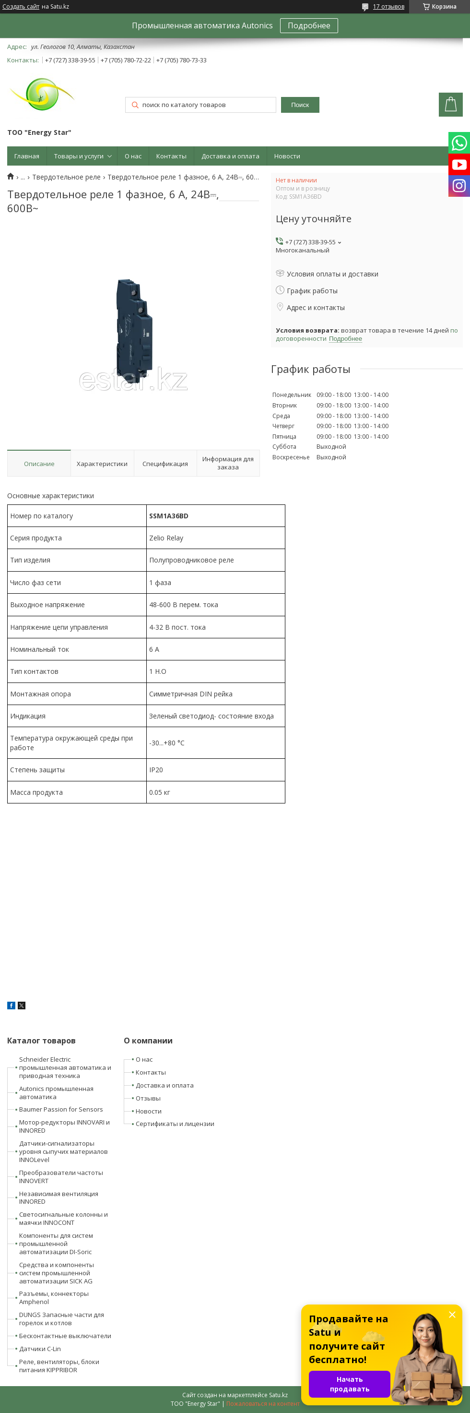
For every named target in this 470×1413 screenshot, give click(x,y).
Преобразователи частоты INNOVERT (61, 1176)
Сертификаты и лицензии (175, 1123)
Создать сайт (20, 6)
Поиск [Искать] (300, 104)
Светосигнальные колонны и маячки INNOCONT (63, 1218)
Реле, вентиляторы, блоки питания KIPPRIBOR (59, 1365)
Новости (287, 156)
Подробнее (309, 25)
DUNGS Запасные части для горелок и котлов (61, 1318)
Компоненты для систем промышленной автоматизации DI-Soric (56, 1243)
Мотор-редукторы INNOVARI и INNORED (64, 1126)
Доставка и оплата (230, 156)
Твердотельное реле (66, 177)
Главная (26, 156)
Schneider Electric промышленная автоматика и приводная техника (65, 1067)
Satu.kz (278, 1395)
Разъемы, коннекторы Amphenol (54, 1297)
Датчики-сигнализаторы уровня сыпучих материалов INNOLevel (63, 1151)
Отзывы (148, 1098)
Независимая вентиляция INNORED (58, 1197)
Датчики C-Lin (40, 1348)
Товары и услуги (79, 156)
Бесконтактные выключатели (65, 1335)
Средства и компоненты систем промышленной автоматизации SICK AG (56, 1272)
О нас (133, 156)
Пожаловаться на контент (263, 1404)
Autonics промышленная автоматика (56, 1092)
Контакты (171, 156)
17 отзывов (388, 6)
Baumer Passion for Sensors (61, 1109)
